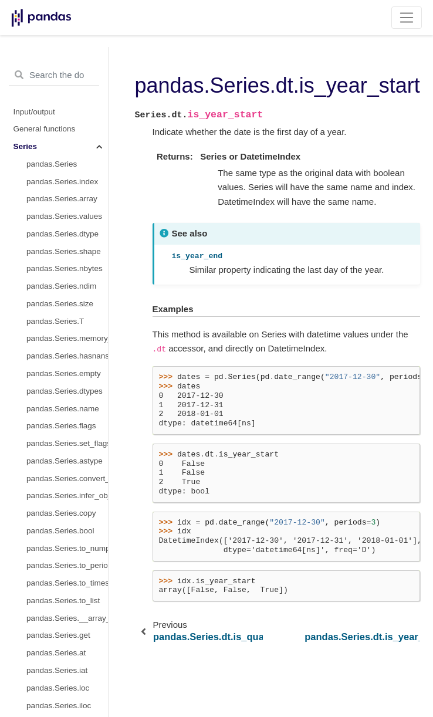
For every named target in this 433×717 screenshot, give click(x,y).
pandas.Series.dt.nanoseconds (67, 585)
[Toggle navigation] (406, 17)
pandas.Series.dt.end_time (67, 516)
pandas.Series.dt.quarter (67, 62)
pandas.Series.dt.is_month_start (67, 79)
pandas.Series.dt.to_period (67, 289)
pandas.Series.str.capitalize (67, 655)
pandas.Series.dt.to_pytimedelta (67, 620)
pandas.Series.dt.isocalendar (67, 271)
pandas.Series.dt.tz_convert (67, 341)
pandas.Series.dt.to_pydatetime (67, 306)
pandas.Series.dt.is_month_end (67, 97)
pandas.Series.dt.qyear (67, 480)
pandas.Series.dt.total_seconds (67, 638)
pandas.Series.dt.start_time (67, 498)
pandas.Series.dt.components (67, 603)
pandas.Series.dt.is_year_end (67, 167)
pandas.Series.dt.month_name (67, 446)
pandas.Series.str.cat (63, 690)
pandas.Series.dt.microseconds (67, 568)
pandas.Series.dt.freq (64, 253)
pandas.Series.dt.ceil (63, 428)
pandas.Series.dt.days (65, 533)
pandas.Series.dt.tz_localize (67, 323)
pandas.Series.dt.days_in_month (67, 219)
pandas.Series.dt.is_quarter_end (67, 131)
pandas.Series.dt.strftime (67, 376)
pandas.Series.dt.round (67, 394)
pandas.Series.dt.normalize (67, 358)
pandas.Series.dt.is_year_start (67, 149)
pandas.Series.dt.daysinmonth (67, 201)
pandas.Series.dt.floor (64, 411)
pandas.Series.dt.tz (60, 236)
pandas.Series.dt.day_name (67, 463)
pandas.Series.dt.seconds (67, 550)
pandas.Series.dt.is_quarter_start (67, 114)
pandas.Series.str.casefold (67, 673)
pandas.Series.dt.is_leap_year (67, 184)
